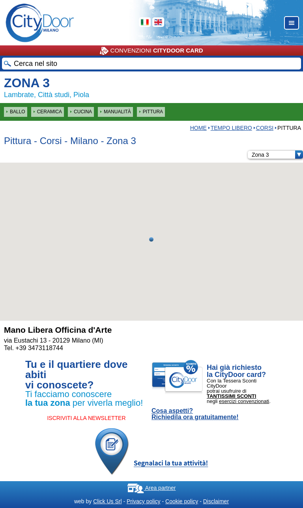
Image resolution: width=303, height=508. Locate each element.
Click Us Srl (107, 501)
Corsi (264, 128)
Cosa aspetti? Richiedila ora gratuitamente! (195, 414)
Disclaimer (216, 501)
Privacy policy (144, 501)
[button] (151, 239)
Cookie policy (181, 501)
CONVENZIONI (151, 51)
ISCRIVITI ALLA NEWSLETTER (86, 418)
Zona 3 (277, 155)
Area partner (151, 488)
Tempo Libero (231, 128)
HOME (198, 128)
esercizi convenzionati (244, 401)
